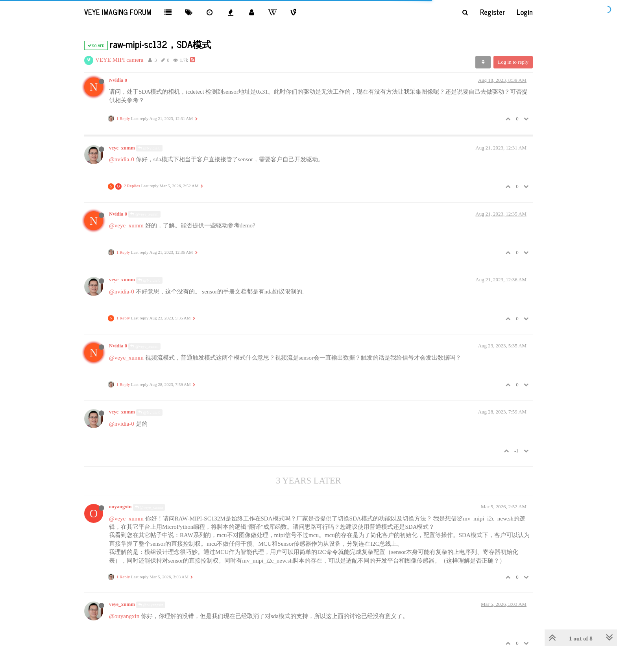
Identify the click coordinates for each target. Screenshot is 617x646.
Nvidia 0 (118, 80)
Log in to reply (513, 62)
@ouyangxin (150, 605)
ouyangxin (120, 506)
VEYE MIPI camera (119, 60)
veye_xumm (122, 148)
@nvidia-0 (121, 159)
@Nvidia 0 (149, 148)
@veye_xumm (144, 214)
